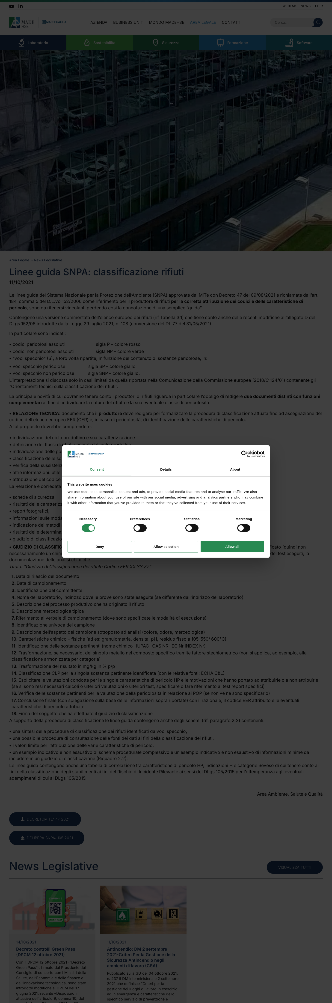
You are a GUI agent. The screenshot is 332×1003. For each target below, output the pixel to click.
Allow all (232, 547)
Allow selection (165, 547)
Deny (99, 547)
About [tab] (235, 469)
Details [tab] (166, 469)
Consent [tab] (97, 469)
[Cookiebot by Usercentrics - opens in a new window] (244, 454)
